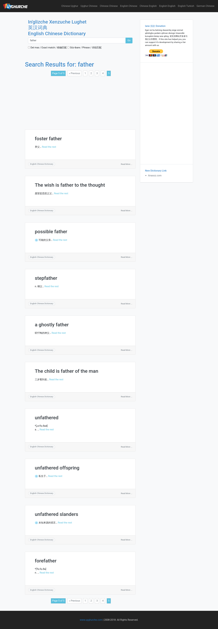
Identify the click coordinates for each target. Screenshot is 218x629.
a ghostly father (52, 325)
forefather (45, 561)
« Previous (74, 73)
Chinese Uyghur (69, 6)
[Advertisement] (80, 101)
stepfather (46, 278)
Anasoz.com (155, 175)
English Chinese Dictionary (41, 164)
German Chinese (205, 6)
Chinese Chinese (109, 6)
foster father (48, 138)
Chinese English (148, 6)
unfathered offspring (57, 468)
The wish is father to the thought (70, 185)
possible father (51, 231)
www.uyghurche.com (91, 619)
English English (167, 6)
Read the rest (49, 146)
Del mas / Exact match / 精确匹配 (47, 47)
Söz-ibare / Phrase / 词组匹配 (84, 47)
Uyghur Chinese (89, 6)
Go (128, 40)
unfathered (46, 417)
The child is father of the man (66, 371)
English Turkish (186, 6)
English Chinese (128, 6)
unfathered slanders (56, 514)
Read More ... (126, 164)
